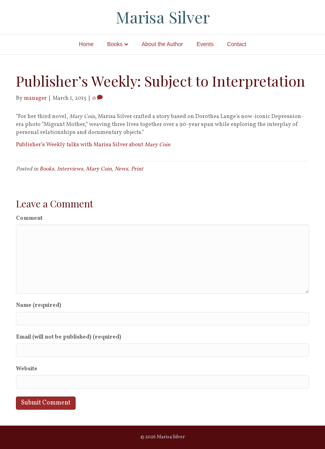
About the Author (162, 44)
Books (115, 44)
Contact (236, 44)
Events (205, 44)
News (121, 169)
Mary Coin (99, 169)
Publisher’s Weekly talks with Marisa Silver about (93, 145)
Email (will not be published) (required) (68, 337)
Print (137, 169)
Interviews (70, 169)
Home (86, 44)
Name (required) (38, 305)
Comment (29, 218)
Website (26, 369)
